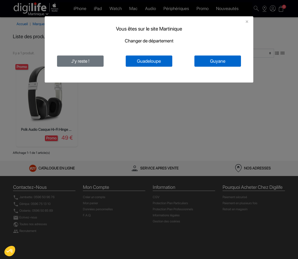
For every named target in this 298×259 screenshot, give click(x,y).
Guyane (217, 61)
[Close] (247, 21)
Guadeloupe (149, 61)
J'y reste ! (80, 61)
